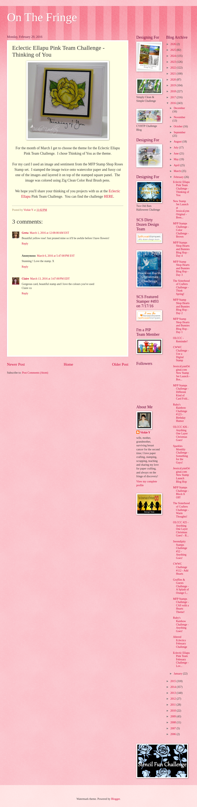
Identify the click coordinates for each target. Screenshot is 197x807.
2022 (173, 67)
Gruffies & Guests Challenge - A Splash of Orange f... (181, 586)
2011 (173, 704)
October (178, 126)
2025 (173, 49)
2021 (173, 73)
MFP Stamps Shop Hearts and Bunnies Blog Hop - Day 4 (181, 249)
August (178, 141)
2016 (173, 103)
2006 (173, 734)
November (179, 117)
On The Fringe (42, 17)
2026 (173, 44)
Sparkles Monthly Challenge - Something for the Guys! (181, 454)
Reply (25, 243)
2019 (173, 85)
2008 (173, 722)
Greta (25, 232)
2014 (173, 686)
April (177, 165)
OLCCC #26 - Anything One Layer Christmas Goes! (180, 433)
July (176, 147)
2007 (173, 728)
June (176, 153)
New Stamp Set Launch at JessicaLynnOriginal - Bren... (181, 209)
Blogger (115, 798)
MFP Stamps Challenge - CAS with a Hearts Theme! (181, 605)
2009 (173, 716)
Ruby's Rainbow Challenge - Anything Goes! (181, 624)
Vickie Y (145, 432)
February (179, 177)
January (178, 673)
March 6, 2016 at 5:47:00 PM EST (56, 255)
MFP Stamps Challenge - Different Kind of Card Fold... (181, 392)
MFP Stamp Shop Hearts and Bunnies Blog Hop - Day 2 (181, 306)
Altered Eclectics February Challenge (180, 641)
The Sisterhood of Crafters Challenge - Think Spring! (181, 287)
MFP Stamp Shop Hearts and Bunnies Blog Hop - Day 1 (181, 325)
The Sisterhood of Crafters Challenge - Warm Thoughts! (181, 510)
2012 (173, 698)
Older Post (120, 364)
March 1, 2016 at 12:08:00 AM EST (49, 232)
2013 (173, 692)
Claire (25, 278)
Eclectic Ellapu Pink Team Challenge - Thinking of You (181, 189)
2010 (173, 710)
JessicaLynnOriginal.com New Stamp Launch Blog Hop (181, 475)
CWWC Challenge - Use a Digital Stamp (181, 354)
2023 (173, 61)
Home (68, 364)
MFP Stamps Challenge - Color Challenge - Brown (181, 230)
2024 (173, 55)
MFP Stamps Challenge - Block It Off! (181, 492)
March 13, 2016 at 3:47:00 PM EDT (50, 278)
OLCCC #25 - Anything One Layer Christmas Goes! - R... (181, 529)
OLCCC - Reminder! (180, 340)
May (176, 159)
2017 (173, 97)
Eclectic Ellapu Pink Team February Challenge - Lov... (181, 659)
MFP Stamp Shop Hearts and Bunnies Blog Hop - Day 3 (181, 268)
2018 (173, 91)
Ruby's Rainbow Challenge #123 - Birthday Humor (180, 413)
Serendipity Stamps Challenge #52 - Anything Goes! (180, 550)
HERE (108, 196)
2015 (173, 681)
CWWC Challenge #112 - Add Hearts (180, 568)
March (177, 171)
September (179, 132)
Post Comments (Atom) (35, 372)
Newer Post (16, 364)
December (179, 108)
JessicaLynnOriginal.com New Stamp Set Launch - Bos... (181, 373)
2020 (173, 79)
